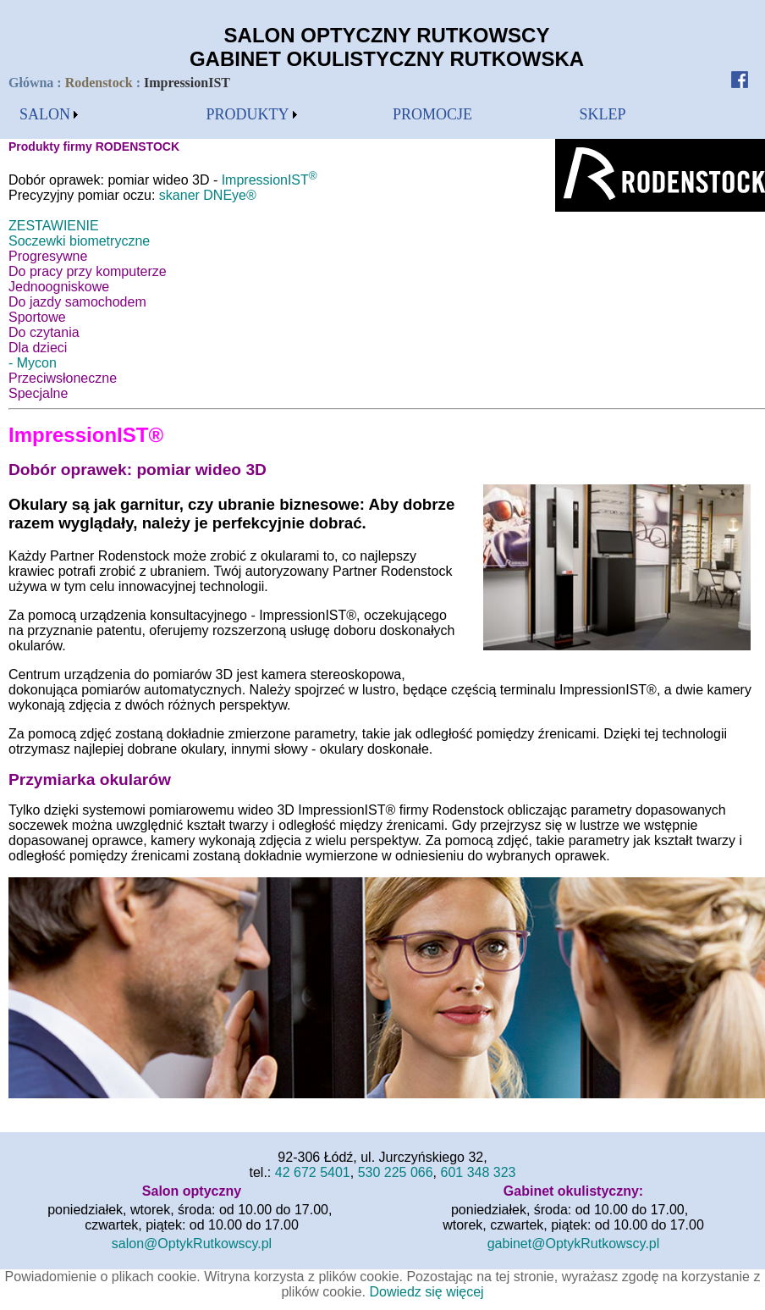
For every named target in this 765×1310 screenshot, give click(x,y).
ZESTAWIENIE (53, 225)
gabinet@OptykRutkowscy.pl (573, 1243)
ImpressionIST (269, 180)
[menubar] (48, 115)
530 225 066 (395, 1172)
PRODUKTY (247, 114)
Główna (32, 82)
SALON (44, 114)
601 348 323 (478, 1172)
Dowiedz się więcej (426, 1292)
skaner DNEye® (207, 195)
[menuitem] (48, 115)
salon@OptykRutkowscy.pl (192, 1243)
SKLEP (603, 114)
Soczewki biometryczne (79, 241)
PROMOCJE (432, 114)
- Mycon (32, 363)
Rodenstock (99, 82)
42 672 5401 (312, 1172)
